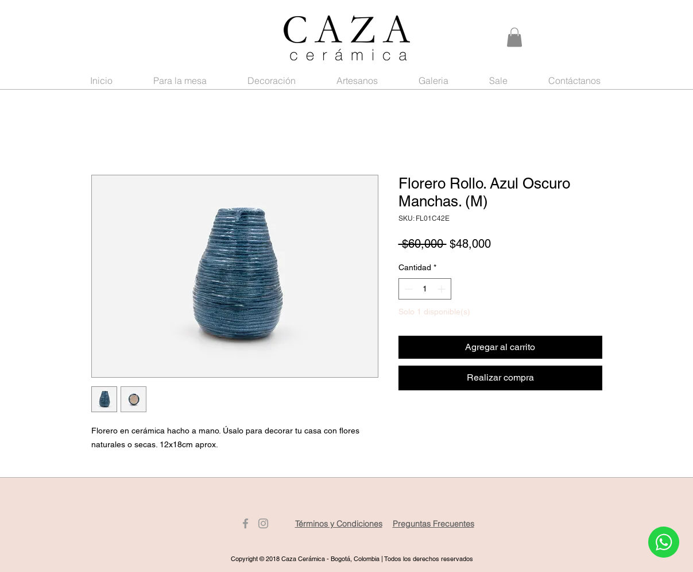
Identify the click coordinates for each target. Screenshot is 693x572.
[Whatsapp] (663, 542)
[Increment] (442, 289)
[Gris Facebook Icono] (245, 523)
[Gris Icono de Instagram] (263, 523)
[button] (514, 37)
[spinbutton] (425, 289)
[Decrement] (407, 289)
